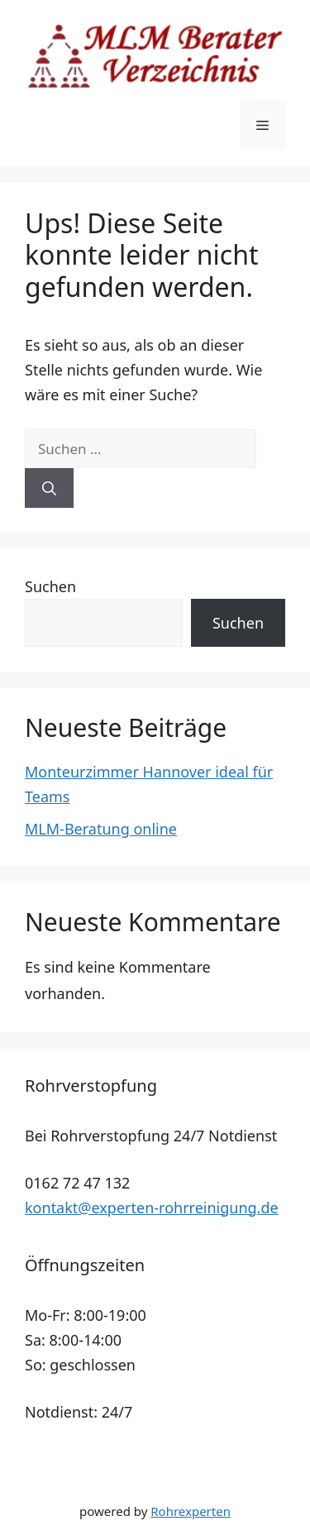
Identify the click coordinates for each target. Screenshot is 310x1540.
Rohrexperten (190, 1511)
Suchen (50, 586)
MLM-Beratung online (101, 829)
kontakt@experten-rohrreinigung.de (152, 1207)
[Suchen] (49, 488)
